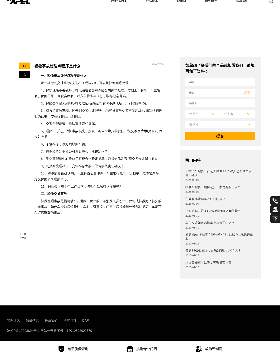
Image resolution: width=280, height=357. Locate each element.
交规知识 (51, 35)
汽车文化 (116, 35)
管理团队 (13, 320)
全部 (23, 35)
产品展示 (152, 8)
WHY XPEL (119, 8)
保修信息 (32, 320)
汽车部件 (148, 35)
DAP (85, 320)
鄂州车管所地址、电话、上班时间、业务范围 (57, 240)
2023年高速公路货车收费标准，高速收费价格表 (60, 251)
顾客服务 (211, 8)
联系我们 (242, 8)
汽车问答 (69, 320)
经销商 (181, 8)
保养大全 (83, 35)
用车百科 (180, 35)
